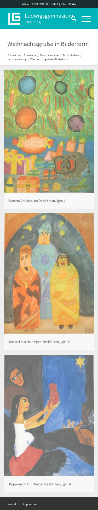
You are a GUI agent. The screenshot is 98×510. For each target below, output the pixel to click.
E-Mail (54, 4)
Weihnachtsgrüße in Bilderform (48, 44)
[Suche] (71, 18)
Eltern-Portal (69, 4)
